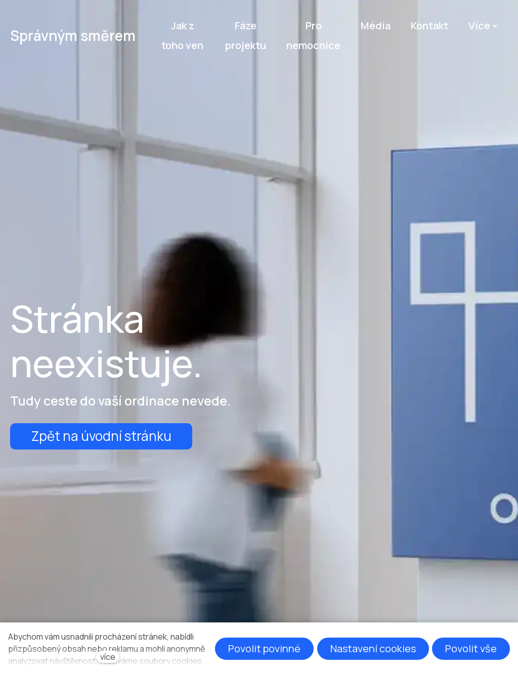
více (107, 656)
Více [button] (483, 25)
